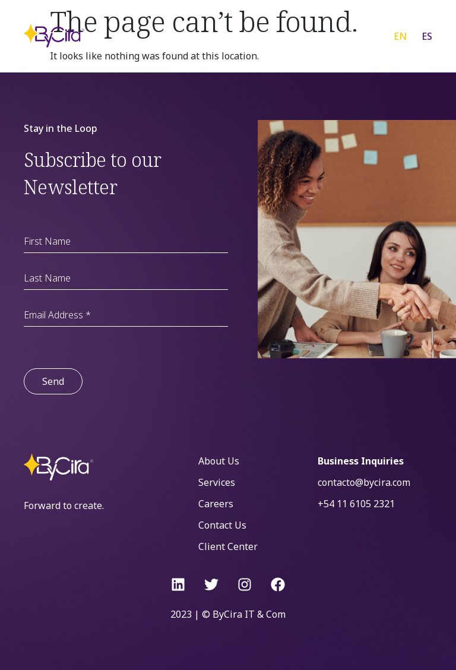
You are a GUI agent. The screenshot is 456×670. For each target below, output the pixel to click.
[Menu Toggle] (352, 36)
